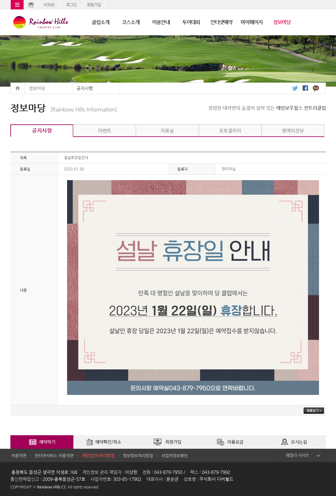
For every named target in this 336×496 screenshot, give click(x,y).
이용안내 (161, 22)
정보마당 (282, 22)
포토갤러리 (230, 130)
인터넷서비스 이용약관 (54, 455)
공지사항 (85, 88)
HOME (48, 4)
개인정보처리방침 (98, 455)
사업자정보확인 (174, 455)
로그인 (71, 4)
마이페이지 (252, 22)
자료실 (167, 130)
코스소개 (131, 22)
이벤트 (104, 130)
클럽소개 (100, 22)
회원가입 (94, 4)
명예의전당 (293, 130)
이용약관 (18, 455)
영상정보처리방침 (138, 455)
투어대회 (191, 22)
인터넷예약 (221, 22)
